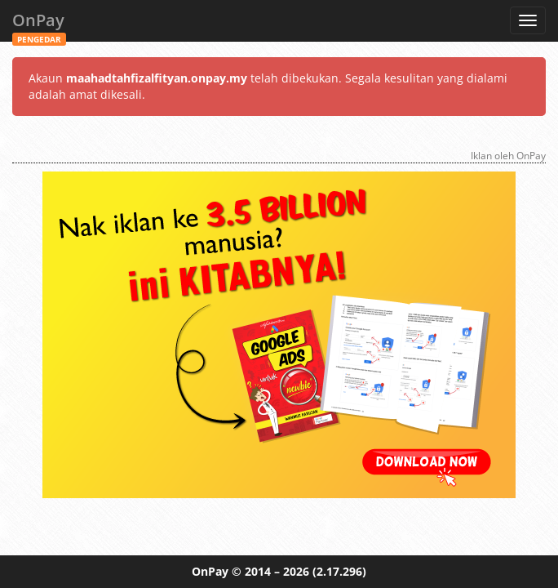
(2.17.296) (339, 571)
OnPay (39, 25)
